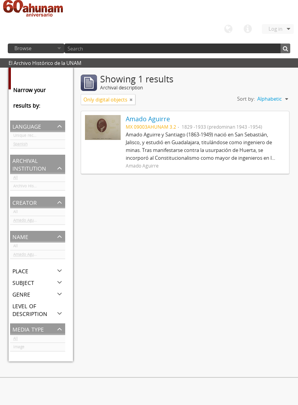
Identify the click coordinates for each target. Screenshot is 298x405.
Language (228, 29)
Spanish (20, 145)
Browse (22, 48)
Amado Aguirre (26, 221)
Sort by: (246, 98)
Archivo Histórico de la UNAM (39, 187)
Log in (275, 28)
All (15, 179)
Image (18, 348)
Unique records (27, 137)
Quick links (247, 29)
